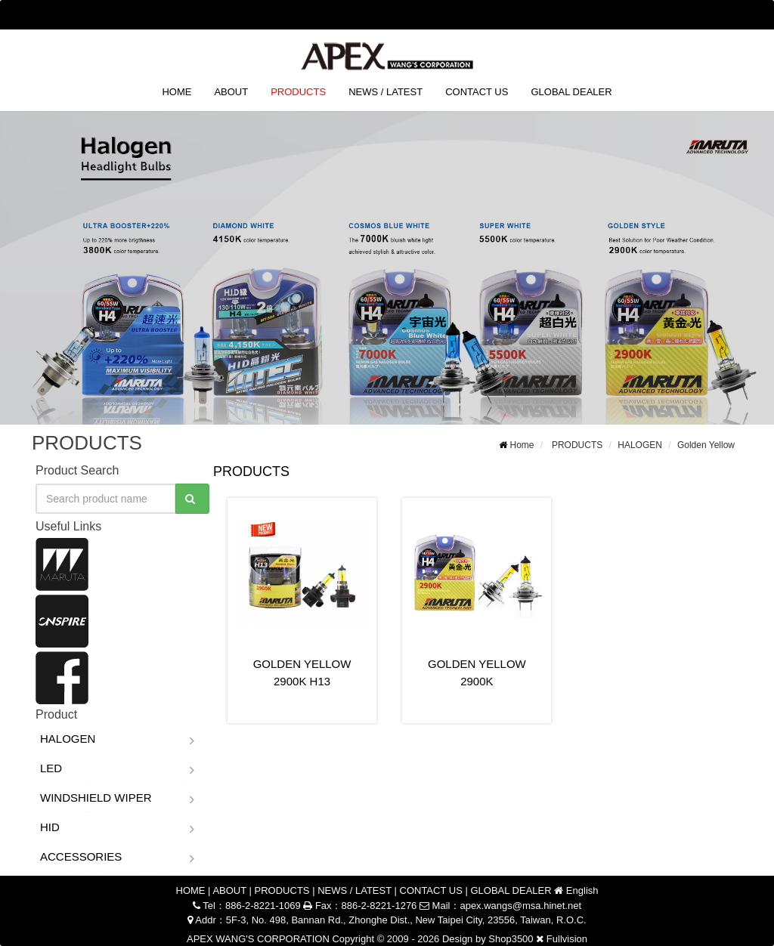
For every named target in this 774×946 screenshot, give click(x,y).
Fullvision (566, 938)
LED (51, 768)
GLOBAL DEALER (571, 91)
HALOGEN (640, 445)
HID (50, 827)
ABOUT (231, 91)
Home (522, 445)
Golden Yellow (706, 445)
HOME (176, 91)
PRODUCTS (298, 91)
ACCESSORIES (81, 856)
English (714, 14)
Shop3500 (510, 938)
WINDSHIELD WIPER (96, 797)
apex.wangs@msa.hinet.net (520, 905)
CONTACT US (476, 91)
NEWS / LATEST (385, 91)
